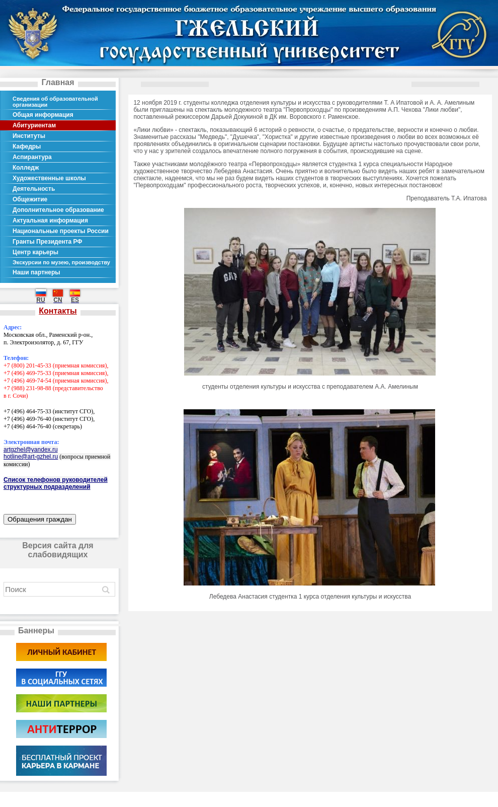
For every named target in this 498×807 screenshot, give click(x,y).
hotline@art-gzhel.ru (31, 456)
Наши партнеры (36, 272)
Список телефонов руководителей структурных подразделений (56, 483)
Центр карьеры (35, 252)
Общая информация (43, 114)
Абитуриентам (34, 125)
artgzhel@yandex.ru (31, 449)
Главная (57, 82)
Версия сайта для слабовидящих (57, 550)
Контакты (57, 311)
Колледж (26, 167)
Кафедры (27, 146)
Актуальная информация (50, 220)
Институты (29, 135)
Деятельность (34, 188)
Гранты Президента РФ (47, 241)
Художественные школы (49, 178)
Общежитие (30, 199)
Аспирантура (32, 157)
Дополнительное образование (58, 209)
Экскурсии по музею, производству (61, 262)
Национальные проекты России (61, 231)
